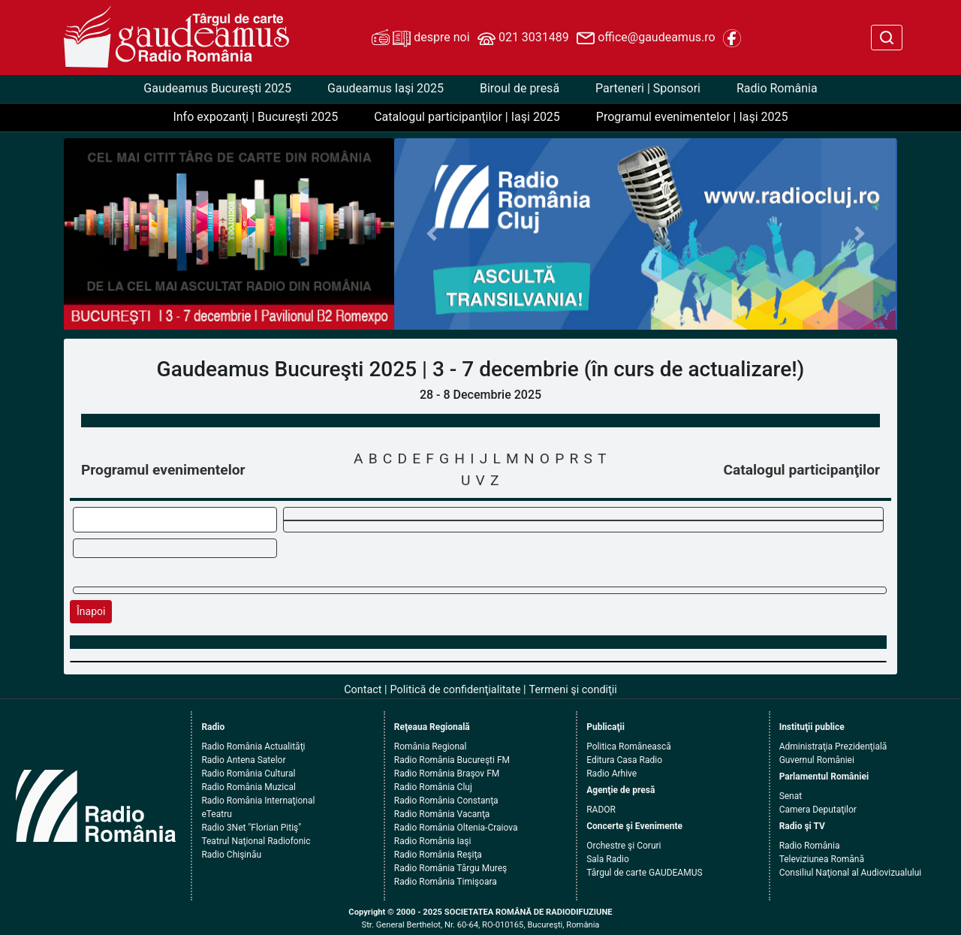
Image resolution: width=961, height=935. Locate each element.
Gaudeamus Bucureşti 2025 (217, 88)
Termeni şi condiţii (573, 689)
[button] (432, 234)
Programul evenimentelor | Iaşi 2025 (692, 117)
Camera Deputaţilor (818, 809)
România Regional (430, 746)
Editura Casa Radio (624, 760)
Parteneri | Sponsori (647, 88)
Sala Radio (607, 859)
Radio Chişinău (231, 854)
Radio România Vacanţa (442, 814)
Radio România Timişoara (445, 881)
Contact (362, 689)
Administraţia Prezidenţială (833, 746)
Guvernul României (816, 760)
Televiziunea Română (821, 859)
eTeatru (216, 814)
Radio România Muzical (248, 787)
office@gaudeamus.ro (646, 38)
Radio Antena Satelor (243, 760)
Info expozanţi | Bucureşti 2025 (255, 117)
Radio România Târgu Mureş (450, 868)
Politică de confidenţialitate (455, 689)
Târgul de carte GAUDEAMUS (644, 872)
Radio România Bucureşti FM (452, 760)
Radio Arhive (611, 773)
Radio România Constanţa (446, 800)
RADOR (601, 809)
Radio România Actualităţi (253, 746)
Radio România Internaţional (258, 800)
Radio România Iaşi (432, 841)
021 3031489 (523, 38)
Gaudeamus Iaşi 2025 (385, 88)
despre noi (420, 38)
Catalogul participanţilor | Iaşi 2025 (467, 117)
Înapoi (91, 611)
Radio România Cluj (433, 787)
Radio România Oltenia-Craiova (456, 827)
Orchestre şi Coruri (623, 845)
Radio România (777, 88)
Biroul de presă (519, 88)
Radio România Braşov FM (446, 773)
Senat (791, 796)
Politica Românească (628, 746)
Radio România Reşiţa (438, 854)
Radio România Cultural (248, 773)
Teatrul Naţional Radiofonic (255, 841)
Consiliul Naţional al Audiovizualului (850, 872)
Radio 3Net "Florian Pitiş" (251, 827)
